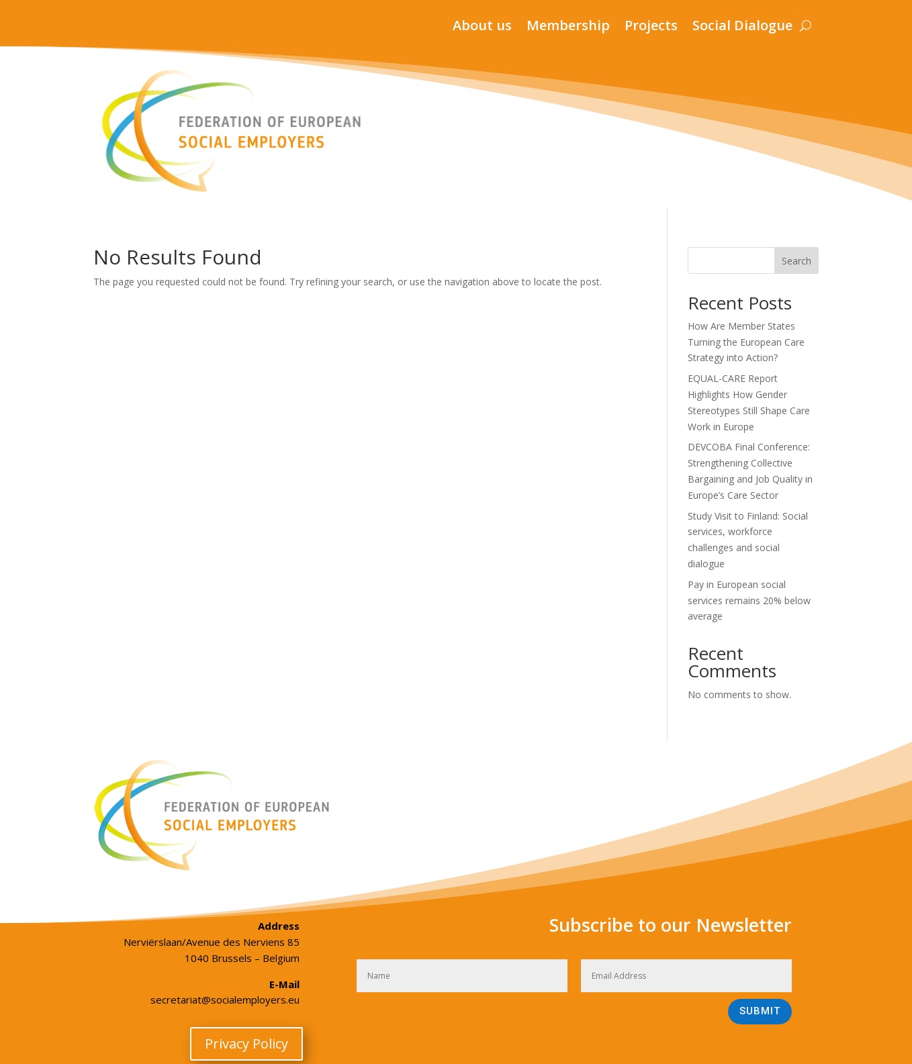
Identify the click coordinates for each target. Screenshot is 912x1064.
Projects (651, 27)
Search (796, 260)
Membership (568, 27)
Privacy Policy (246, 1043)
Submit (759, 1011)
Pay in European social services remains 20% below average (749, 600)
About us (482, 27)
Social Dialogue (742, 27)
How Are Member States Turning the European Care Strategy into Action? (746, 342)
